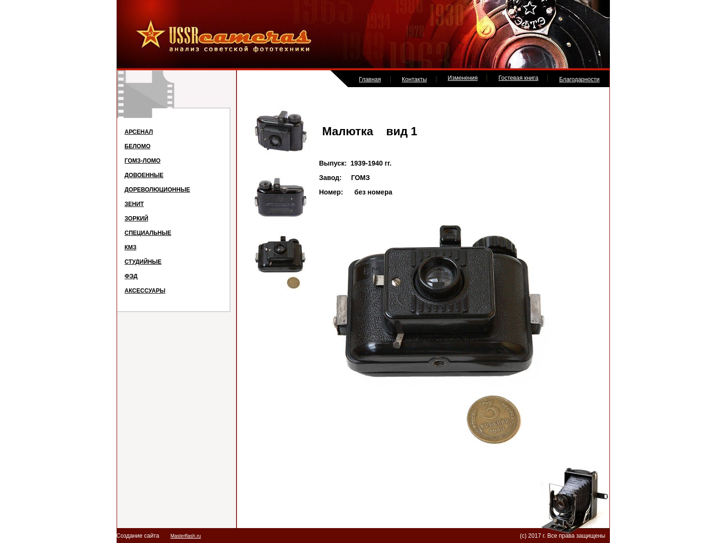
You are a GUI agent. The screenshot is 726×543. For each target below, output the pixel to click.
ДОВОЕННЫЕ (144, 175)
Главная (370, 79)
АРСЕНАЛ (139, 132)
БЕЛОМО (138, 146)
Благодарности (579, 79)
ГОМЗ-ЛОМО (143, 160)
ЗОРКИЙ (136, 218)
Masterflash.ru (186, 536)
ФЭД (131, 276)
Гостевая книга (519, 78)
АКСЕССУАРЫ (145, 290)
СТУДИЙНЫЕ (143, 262)
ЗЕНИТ (134, 204)
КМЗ (131, 247)
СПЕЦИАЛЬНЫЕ (148, 233)
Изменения (462, 78)
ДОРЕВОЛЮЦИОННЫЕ (157, 189)
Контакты (414, 79)
